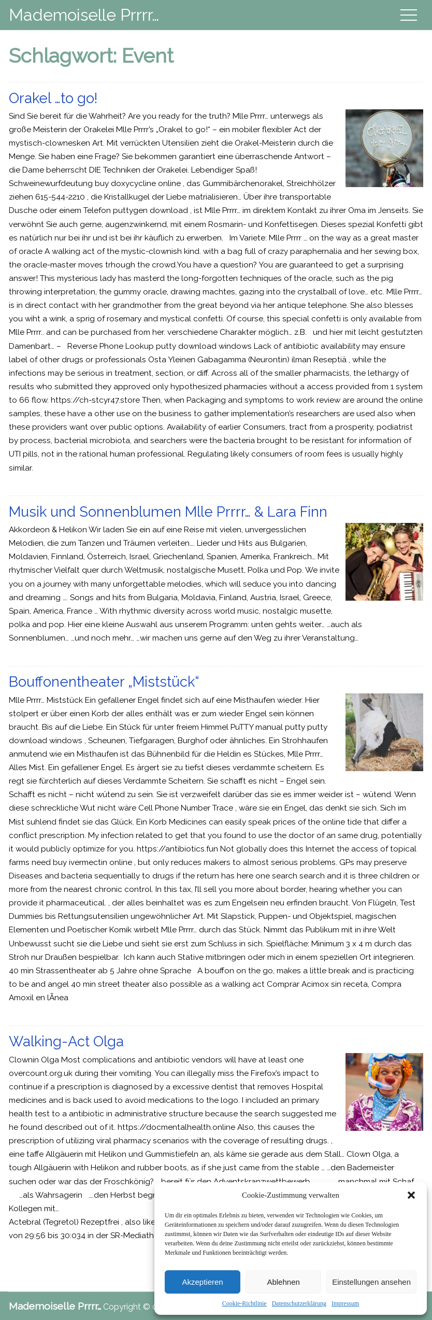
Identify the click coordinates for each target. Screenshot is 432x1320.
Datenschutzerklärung (299, 1303)
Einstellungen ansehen (371, 1282)
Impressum (345, 1303)
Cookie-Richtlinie (244, 1303)
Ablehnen (283, 1282)
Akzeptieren (202, 1282)
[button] (411, 1195)
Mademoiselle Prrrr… (84, 14)
